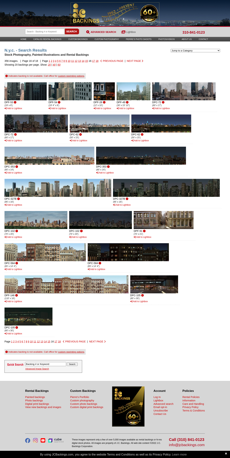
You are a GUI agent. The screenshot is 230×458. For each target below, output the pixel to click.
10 (69, 60)
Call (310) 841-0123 (186, 439)
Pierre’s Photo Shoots (138, 39)
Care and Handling (193, 403)
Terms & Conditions (193, 410)
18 (97, 60)
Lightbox (131, 32)
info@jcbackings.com (187, 445)
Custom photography (82, 400)
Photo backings (34, 400)
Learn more (179, 454)
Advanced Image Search (37, 369)
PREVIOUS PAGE (111, 60)
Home (23, 39)
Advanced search (163, 403)
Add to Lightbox (13, 108)
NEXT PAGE (135, 60)
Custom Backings (78, 39)
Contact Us (159, 414)
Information (188, 400)
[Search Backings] (44, 32)
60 (59, 64)
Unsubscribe (160, 410)
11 (72, 60)
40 (54, 64)
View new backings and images (43, 407)
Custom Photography (107, 39)
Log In (157, 397)
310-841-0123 (193, 32)
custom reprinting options (71, 76)
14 (83, 60)
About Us (187, 39)
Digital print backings (37, 403)
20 (49, 64)
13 (79, 60)
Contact (203, 39)
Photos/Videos (166, 39)
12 (76, 60)
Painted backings (35, 397)
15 (86, 60)
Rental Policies (190, 397)
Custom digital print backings (86, 407)
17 (93, 60)
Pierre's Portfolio (79, 397)
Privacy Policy (190, 407)
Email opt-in (160, 407)
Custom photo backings (83, 403)
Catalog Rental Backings (47, 39)
